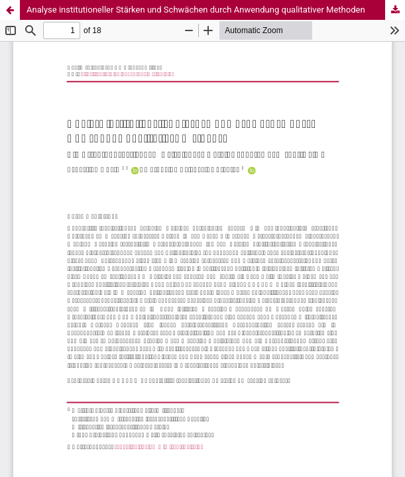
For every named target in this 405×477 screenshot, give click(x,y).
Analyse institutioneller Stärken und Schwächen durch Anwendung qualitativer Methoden (196, 10)
